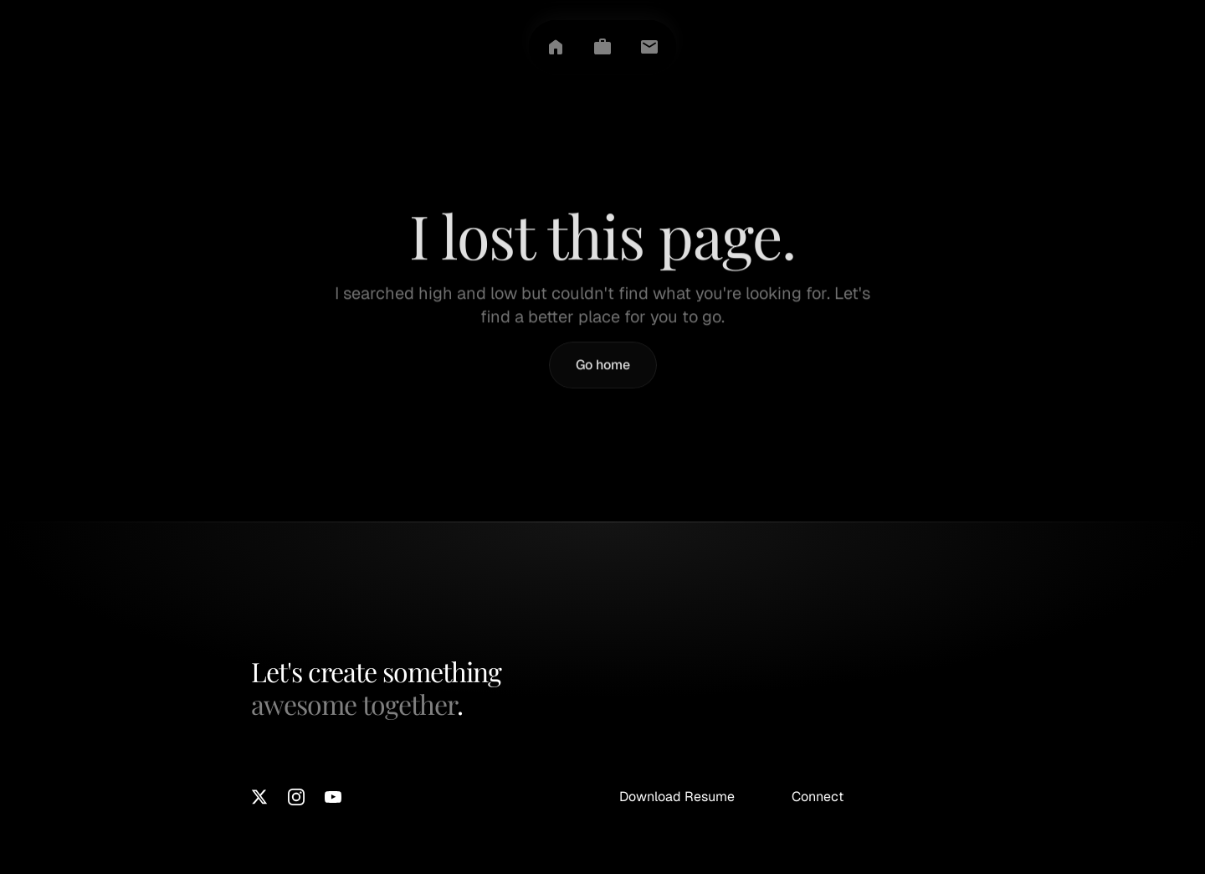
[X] (259, 797)
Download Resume (677, 796)
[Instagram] (296, 797)
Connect (818, 796)
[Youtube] (333, 797)
